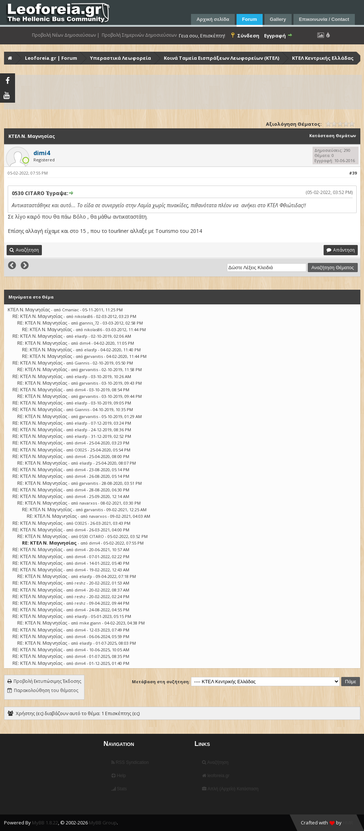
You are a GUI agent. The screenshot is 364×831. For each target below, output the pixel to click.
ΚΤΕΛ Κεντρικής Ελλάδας (323, 58)
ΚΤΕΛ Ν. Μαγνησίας (29, 309)
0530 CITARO (91, 536)
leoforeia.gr (215, 775)
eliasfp (81, 336)
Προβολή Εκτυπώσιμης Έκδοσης (47, 681)
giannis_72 (89, 323)
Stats (119, 788)
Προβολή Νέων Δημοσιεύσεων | (66, 35)
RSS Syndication (130, 762)
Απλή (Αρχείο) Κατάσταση (230, 788)
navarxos (88, 503)
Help (118, 775)
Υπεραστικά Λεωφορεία (120, 58)
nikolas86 (84, 316)
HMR (348, 822)
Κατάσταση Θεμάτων (332, 135)
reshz (80, 583)
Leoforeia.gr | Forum (51, 58)
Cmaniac (70, 309)
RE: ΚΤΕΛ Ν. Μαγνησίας (37, 316)
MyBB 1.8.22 (45, 822)
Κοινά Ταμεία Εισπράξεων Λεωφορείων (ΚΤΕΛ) (221, 58)
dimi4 (84, 343)
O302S (81, 450)
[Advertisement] (183, 92)
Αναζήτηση (215, 762)
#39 (353, 173)
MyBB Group (103, 822)
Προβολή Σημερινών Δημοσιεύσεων (139, 35)
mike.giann (90, 623)
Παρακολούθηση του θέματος (46, 690)
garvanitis (93, 356)
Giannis (82, 363)
